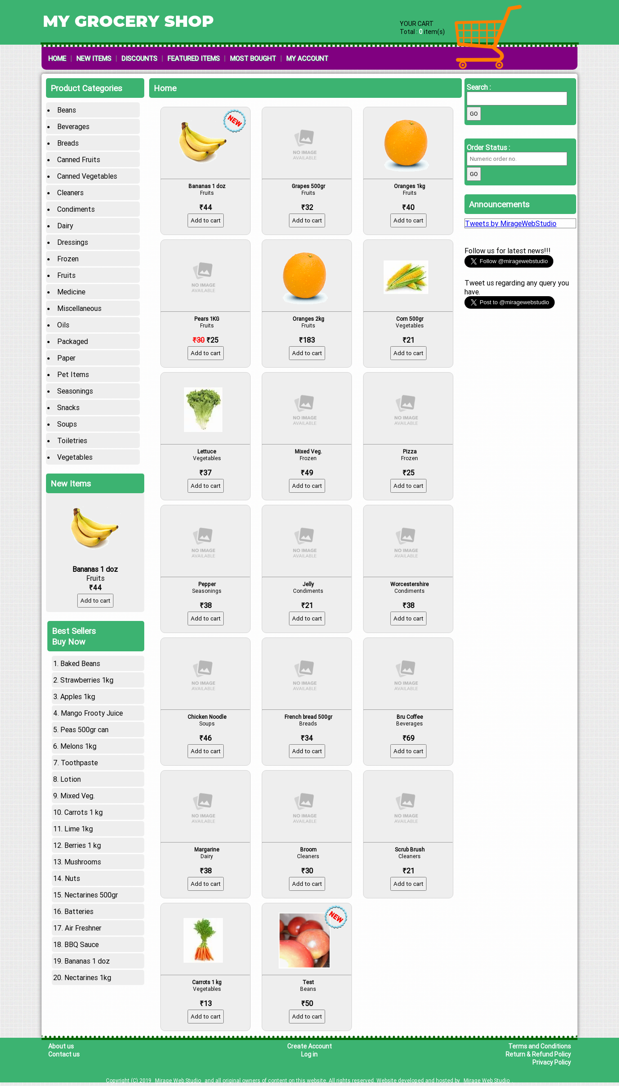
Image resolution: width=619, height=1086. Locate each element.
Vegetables (74, 457)
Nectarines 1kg (87, 967)
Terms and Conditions (539, 1046)
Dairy (65, 225)
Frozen (68, 258)
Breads (68, 142)
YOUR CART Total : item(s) (422, 28)
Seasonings (75, 390)
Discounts (139, 58)
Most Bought (253, 58)
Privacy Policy (551, 1062)
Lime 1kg (78, 818)
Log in (309, 1054)
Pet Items (73, 374)
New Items (93, 58)
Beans (66, 109)
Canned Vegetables (87, 176)
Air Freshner (83, 918)
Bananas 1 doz (87, 951)
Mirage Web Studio (178, 1080)
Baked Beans (80, 653)
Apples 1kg (77, 686)
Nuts (72, 868)
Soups (67, 423)
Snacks (68, 407)
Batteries (78, 901)
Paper (66, 357)
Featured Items (193, 58)
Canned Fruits (78, 159)
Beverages (73, 126)
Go (474, 113)
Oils (63, 324)
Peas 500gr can (84, 719)
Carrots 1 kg (83, 802)
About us (61, 1046)
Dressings (72, 242)
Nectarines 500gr (91, 885)
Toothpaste (79, 752)
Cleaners (70, 192)
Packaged (72, 341)
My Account (307, 58)
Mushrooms (82, 851)
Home (57, 58)
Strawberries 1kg (86, 670)
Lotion (70, 769)
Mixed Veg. (77, 785)
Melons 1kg (78, 736)
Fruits (66, 275)
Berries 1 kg (82, 835)
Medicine (71, 291)
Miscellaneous (79, 308)
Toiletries (72, 440)
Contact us (63, 1054)
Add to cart (95, 591)
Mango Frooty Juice (92, 703)
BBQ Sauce (81, 934)
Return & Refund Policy (538, 1054)
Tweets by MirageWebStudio (510, 223)
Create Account (309, 1046)
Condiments (76, 209)
